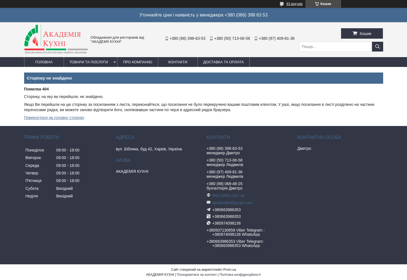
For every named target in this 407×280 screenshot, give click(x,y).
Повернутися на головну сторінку (54, 117)
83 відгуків (294, 4)
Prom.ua (229, 270)
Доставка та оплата (223, 62)
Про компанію (137, 62)
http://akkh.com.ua (228, 195)
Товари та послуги (89, 62)
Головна (44, 62)
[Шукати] (377, 47)
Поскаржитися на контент (197, 275)
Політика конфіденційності (240, 275)
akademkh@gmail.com (232, 202)
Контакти (177, 62)
